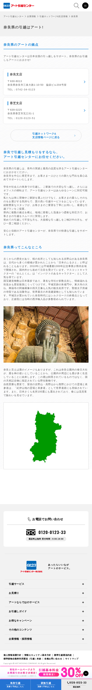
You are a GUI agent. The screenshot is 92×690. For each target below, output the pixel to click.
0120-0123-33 (52, 532)
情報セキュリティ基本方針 (37, 655)
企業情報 (31, 16)
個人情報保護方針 (12, 655)
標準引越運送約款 (63, 655)
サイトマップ (72, 659)
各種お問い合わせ (53, 659)
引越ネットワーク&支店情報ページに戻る (46, 135)
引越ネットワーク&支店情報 (53, 16)
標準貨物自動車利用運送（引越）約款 (22, 659)
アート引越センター (13, 16)
